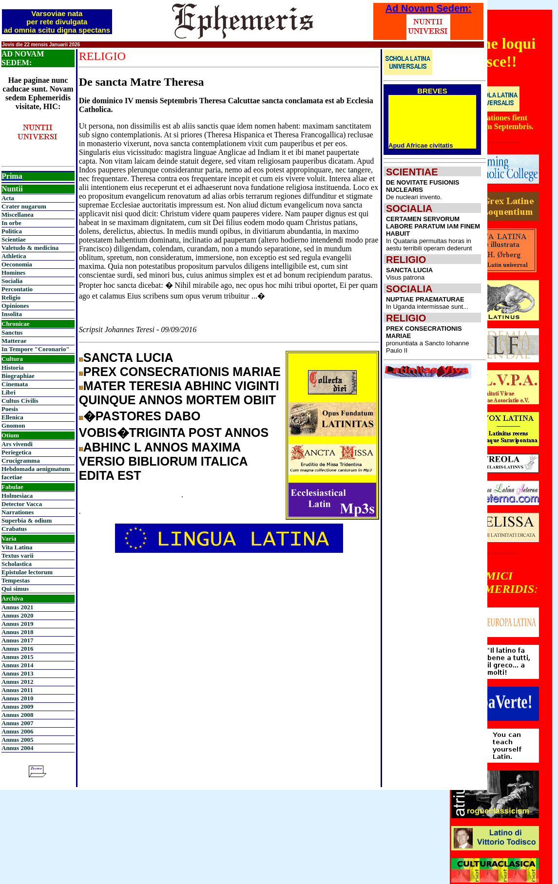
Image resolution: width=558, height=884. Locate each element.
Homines (13, 272)
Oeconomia (16, 264)
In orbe (11, 222)
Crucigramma (20, 460)
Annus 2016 (17, 648)
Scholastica (16, 563)
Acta (7, 198)
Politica (11, 231)
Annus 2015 (17, 656)
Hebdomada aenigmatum (35, 468)
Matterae (13, 340)
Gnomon (13, 425)
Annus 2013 (17, 673)
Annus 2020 (17, 615)
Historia (12, 367)
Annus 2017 (17, 640)
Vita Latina (16, 547)
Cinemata (14, 384)
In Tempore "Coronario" (35, 349)
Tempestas (15, 580)
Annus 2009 (17, 706)
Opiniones (15, 305)
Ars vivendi (17, 444)
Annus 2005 (17, 739)
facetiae (11, 477)
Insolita (11, 314)
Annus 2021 (17, 607)
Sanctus (11, 332)
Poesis (9, 409)
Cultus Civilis (19, 400)
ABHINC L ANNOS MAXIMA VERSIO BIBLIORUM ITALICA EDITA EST (163, 461)
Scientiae (13, 239)
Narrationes (17, 512)
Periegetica (16, 452)
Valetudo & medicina (29, 247)
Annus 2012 (17, 681)
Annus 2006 (17, 731)
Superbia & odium (26, 520)
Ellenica (12, 417)
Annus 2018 (17, 632)
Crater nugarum (23, 206)
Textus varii (17, 555)
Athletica (13, 256)
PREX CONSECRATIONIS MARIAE (182, 371)
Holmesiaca (17, 495)
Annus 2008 (17, 714)
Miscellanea (17, 214)
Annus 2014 (17, 665)
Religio (10, 297)
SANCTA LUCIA (128, 357)
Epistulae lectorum (27, 572)
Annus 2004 (17, 748)
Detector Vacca (21, 504)
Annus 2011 (17, 690)
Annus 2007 (17, 723)
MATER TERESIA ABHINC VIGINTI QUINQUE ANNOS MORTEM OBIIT (179, 393)
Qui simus (15, 588)
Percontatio (17, 289)
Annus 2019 (17, 623)
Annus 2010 (17, 698)
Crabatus (14, 528)
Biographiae (18, 375)
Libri (8, 392)
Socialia (11, 280)
